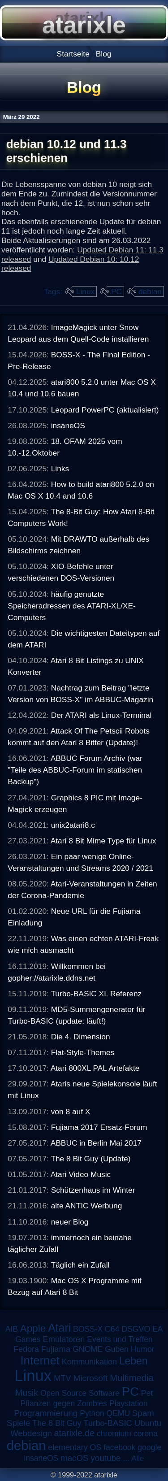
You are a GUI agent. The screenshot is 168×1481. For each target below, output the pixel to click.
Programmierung (46, 1413)
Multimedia (131, 1378)
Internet (40, 1360)
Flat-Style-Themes (83, 1052)
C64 (112, 1329)
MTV (62, 1378)
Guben (117, 1349)
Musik (26, 1393)
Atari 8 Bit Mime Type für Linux (103, 840)
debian (150, 291)
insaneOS (68, 425)
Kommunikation (89, 1361)
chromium (114, 1433)
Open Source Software (80, 1393)
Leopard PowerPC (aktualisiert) (105, 409)
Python (92, 1413)
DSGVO (135, 1329)
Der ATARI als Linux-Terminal (101, 715)
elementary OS (74, 1447)
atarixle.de (74, 1433)
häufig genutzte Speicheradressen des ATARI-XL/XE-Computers (71, 606)
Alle (137, 1458)
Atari (59, 1327)
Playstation (128, 1403)
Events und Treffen (120, 1339)
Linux (85, 291)
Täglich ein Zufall (80, 1264)
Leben (133, 1361)
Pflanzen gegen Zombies (63, 1403)
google (149, 1447)
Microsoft (90, 1378)
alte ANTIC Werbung (86, 1205)
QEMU (118, 1413)
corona (146, 1433)
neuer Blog (70, 1221)
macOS (74, 1458)
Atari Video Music (81, 1174)
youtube (105, 1458)
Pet (147, 1393)
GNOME (88, 1349)
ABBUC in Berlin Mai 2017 (96, 1142)
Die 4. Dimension (80, 1036)
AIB (11, 1329)
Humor (143, 1349)
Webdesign (31, 1433)
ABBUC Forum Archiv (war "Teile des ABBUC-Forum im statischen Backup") (75, 770)
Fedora (26, 1349)
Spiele (18, 1423)
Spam (143, 1413)
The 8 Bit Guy (56, 1423)
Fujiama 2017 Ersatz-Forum (99, 1127)
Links (60, 468)
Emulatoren (64, 1339)
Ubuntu (147, 1423)
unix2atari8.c (73, 825)
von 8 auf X (70, 1111)
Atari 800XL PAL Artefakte (95, 1068)
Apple (33, 1328)
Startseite (73, 53)
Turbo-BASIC (107, 1423)
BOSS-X (88, 1329)
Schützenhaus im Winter (93, 1190)
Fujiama (55, 1349)
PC (116, 291)
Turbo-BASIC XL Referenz (96, 993)
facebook (119, 1447)
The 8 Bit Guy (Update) (90, 1158)
